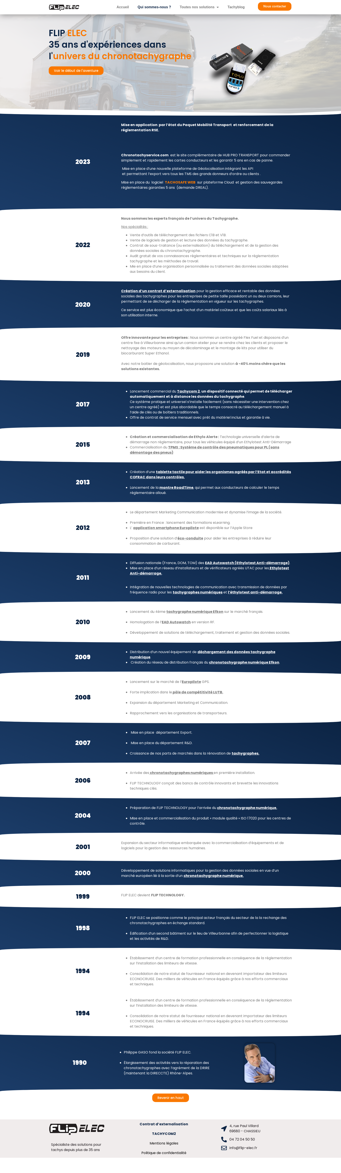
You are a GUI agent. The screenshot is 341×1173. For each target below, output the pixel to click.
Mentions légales (164, 1143)
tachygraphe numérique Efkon (194, 611)
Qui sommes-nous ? (154, 7)
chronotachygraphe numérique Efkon (244, 662)
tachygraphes (245, 753)
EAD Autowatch (176, 622)
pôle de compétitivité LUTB (197, 692)
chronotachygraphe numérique (246, 807)
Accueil (123, 7)
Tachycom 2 (188, 391)
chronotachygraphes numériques (181, 772)
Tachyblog (236, 7)
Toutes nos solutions (199, 7)
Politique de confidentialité (163, 1152)
